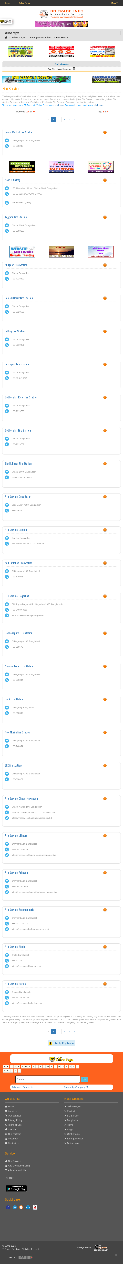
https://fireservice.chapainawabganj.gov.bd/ (31, 818)
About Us (13, 1111)
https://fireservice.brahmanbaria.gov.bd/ (30, 929)
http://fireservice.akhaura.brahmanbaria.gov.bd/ (33, 855)
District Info (73, 1143)
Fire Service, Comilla (16, 530)
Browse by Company (76, 1087)
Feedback (13, 1138)
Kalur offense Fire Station (18, 563)
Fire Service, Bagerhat (17, 596)
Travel (70, 1125)
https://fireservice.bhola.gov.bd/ (26, 966)
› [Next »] (74, 119)
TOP (9, 1178)
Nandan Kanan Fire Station (19, 666)
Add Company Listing (19, 1165)
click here (59, 105)
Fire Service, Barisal (15, 984)
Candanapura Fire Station (18, 633)
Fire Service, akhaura (16, 835)
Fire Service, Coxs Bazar (18, 496)
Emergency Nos (75, 1138)
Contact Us (13, 1143)
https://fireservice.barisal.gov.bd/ (26, 1003)
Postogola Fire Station (17, 364)
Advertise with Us (17, 1170)
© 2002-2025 (9, 1245)
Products (71, 1111)
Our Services (14, 1115)
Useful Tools (73, 1134)
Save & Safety (12, 180)
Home (7, 3)
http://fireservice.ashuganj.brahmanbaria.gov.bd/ (34, 892)
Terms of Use (14, 1125)
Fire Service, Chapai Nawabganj (22, 798)
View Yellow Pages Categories (61, 68)
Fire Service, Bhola (15, 947)
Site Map (12, 1129)
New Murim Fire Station (17, 732)
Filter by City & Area (61, 1043)
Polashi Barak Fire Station (19, 298)
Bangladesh (73, 1120)
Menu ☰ (114, 3)
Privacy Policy (15, 1120)
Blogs (70, 1129)
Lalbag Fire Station (15, 331)
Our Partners (14, 1134)
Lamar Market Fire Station (19, 132)
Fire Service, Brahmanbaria (19, 910)
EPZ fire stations (13, 765)
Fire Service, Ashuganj (17, 872)
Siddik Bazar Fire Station (18, 463)
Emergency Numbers (41, 37)
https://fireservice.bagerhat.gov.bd (27, 615)
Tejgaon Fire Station (16, 217)
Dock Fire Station (14, 699)
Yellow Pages (24, 3)
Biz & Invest (73, 1115)
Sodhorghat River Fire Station (21, 397)
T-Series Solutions (12, 1249)
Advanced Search (22, 1087)
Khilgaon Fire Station (16, 265)
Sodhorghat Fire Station (18, 430)
